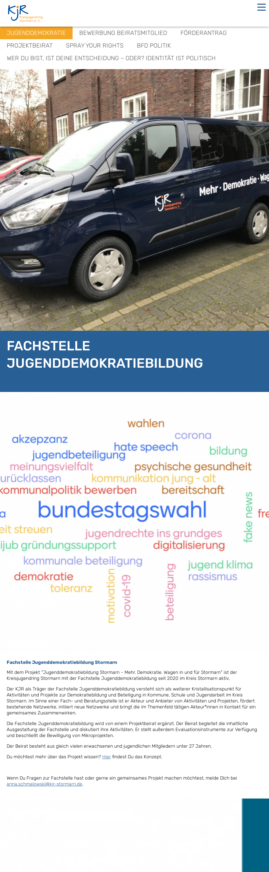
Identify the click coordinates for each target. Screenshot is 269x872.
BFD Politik (154, 45)
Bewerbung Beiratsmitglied (123, 33)
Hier (106, 757)
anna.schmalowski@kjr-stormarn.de (44, 784)
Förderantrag (203, 33)
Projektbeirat (30, 45)
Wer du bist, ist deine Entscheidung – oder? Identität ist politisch (111, 58)
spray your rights (95, 45)
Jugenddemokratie (36, 33)
